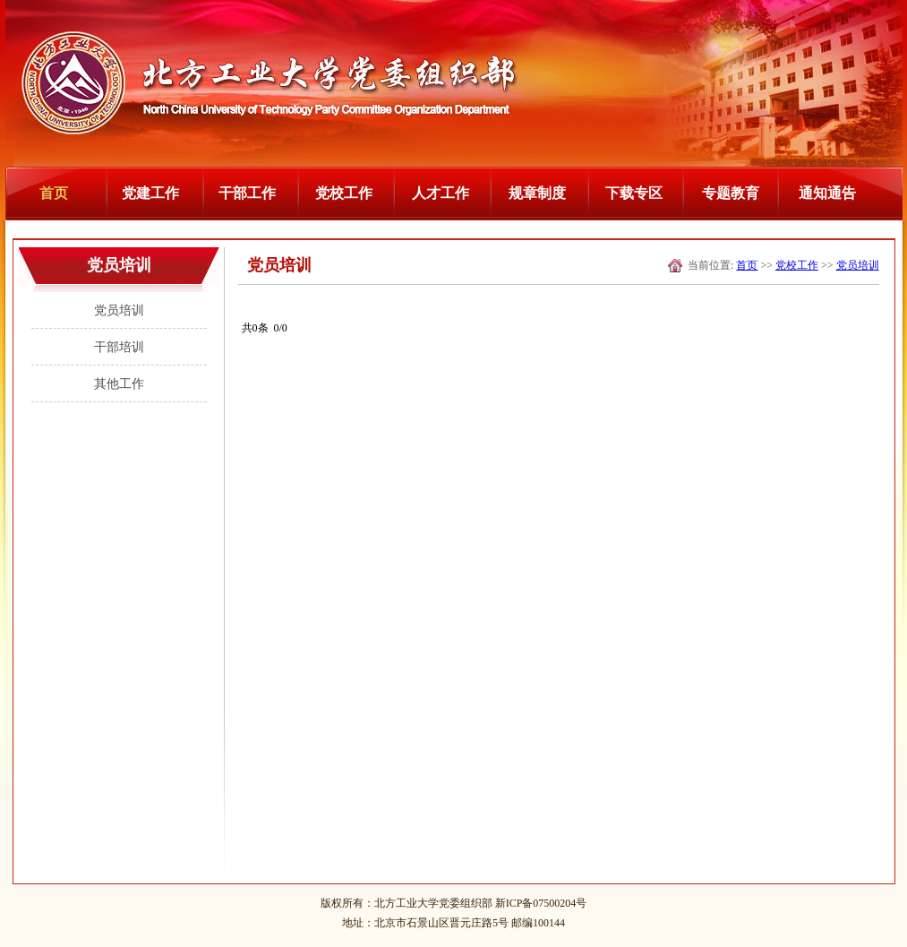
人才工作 (440, 193)
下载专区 (634, 193)
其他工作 (119, 384)
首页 (53, 193)
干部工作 (247, 193)
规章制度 (537, 193)
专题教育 (730, 193)
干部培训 (119, 347)
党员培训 (119, 310)
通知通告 (827, 193)
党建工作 (150, 193)
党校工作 (343, 193)
